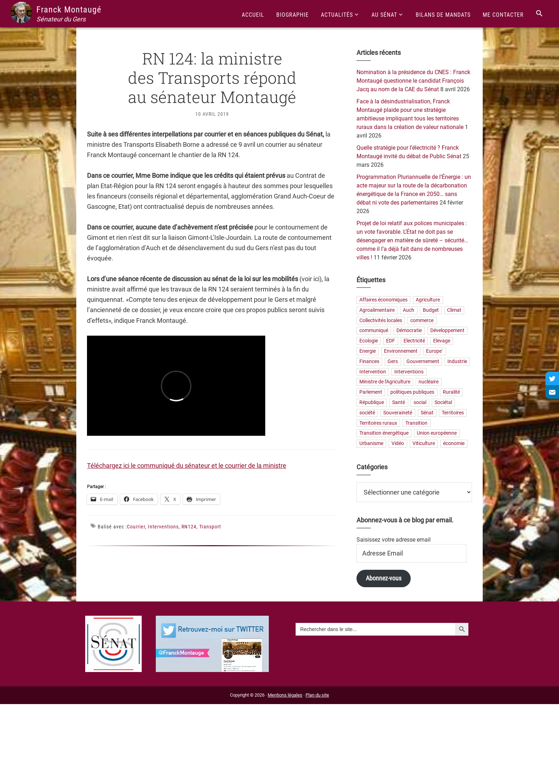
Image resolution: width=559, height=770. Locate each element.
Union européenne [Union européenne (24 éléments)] (437, 433)
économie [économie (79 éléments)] (454, 444)
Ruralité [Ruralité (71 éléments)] (451, 392)
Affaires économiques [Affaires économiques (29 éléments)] (383, 300)
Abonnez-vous (383, 578)
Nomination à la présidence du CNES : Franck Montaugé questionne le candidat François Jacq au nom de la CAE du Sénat (413, 81)
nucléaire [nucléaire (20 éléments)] (429, 382)
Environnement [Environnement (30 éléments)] (400, 351)
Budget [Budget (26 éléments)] (431, 310)
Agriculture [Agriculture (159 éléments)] (428, 300)
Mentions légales (285, 695)
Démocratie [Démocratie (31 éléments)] (409, 331)
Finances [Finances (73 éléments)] (369, 361)
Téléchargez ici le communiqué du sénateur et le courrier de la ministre (186, 465)
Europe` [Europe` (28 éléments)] (434, 351)
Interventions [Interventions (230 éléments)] (409, 372)
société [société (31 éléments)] (367, 413)
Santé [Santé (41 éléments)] (398, 402)
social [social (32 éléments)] (420, 402)
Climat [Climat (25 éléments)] (454, 310)
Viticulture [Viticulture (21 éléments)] (423, 444)
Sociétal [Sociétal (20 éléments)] (443, 402)
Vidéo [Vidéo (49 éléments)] (397, 444)
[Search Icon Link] (539, 13)
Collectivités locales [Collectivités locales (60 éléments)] (380, 320)
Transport (210, 526)
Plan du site (317, 695)
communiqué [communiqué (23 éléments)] (373, 331)
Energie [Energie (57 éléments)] (367, 351)
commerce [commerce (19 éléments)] (422, 320)
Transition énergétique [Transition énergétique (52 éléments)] (384, 433)
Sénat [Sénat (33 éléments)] (427, 413)
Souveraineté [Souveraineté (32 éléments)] (397, 413)
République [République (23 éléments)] (371, 402)
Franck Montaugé (68, 10)
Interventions (163, 526)
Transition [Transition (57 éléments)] (416, 423)
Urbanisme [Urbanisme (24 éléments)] (371, 444)
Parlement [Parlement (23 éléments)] (370, 392)
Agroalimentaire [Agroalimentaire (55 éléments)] (377, 310)
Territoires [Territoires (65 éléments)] (453, 413)
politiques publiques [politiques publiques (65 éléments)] (412, 392)
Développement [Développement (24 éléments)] (447, 331)
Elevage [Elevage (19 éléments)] (441, 341)
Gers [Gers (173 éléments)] (393, 361)
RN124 (188, 526)
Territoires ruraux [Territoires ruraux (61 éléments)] (378, 423)
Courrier (136, 526)
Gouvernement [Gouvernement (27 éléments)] (422, 361)
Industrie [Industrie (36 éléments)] (457, 361)
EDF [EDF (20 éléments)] (390, 341)
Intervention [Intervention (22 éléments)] (372, 372)
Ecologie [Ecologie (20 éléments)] (368, 341)
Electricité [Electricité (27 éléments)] (414, 341)
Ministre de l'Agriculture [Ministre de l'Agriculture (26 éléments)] (384, 382)
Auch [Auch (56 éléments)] (408, 310)
